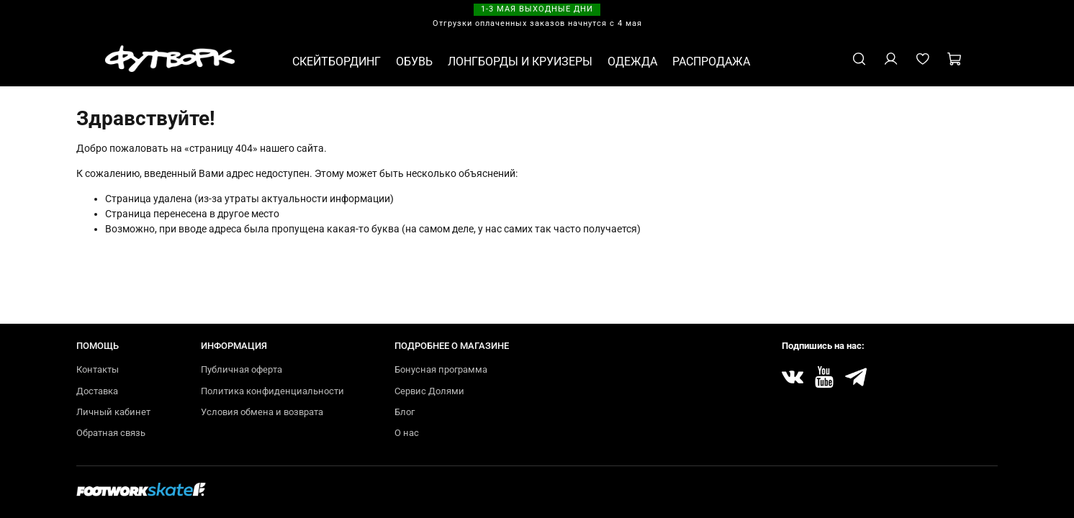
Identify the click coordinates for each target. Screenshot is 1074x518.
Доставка (97, 391)
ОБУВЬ (414, 61)
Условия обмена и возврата (262, 411)
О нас (406, 432)
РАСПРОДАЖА (711, 61)
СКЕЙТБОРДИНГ (336, 61)
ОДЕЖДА (632, 61)
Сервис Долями (429, 391)
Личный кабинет (113, 411)
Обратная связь (110, 432)
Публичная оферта (241, 369)
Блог (404, 411)
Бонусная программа (440, 369)
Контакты (97, 369)
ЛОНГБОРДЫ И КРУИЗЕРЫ (520, 61)
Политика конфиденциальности (272, 391)
